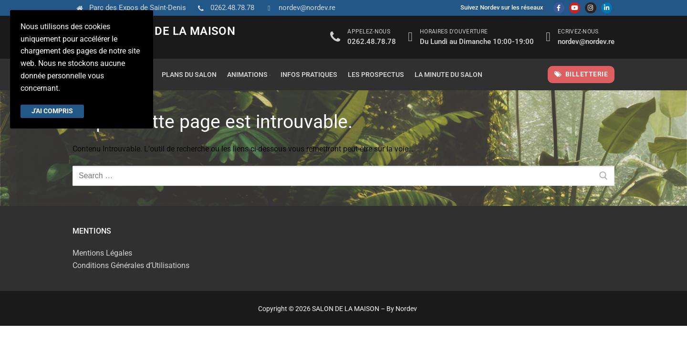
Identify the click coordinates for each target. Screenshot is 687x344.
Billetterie (581, 74)
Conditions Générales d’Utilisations (131, 265)
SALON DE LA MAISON (174, 31)
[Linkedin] (606, 7)
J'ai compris (52, 111)
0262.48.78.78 (224, 8)
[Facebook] (558, 7)
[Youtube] (574, 7)
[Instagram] (590, 7)
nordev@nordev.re (298, 8)
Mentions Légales (102, 253)
